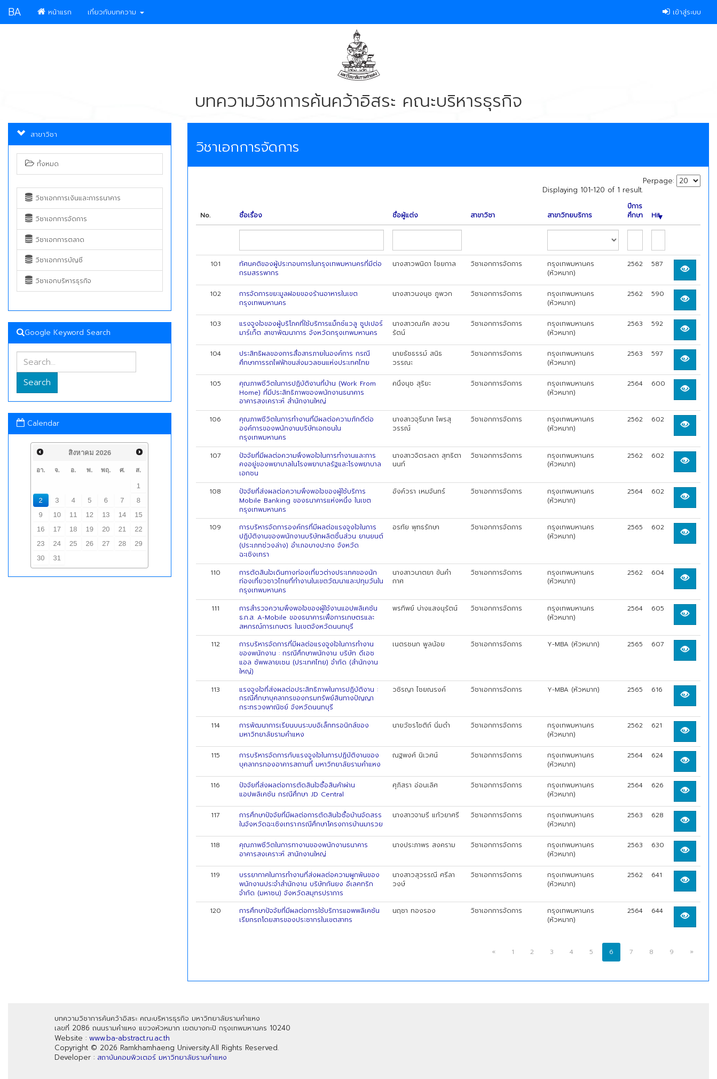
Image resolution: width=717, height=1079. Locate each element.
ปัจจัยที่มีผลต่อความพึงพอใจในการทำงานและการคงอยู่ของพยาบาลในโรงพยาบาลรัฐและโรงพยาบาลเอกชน (310, 465)
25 (73, 544)
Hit (657, 215)
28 (122, 544)
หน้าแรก (54, 12)
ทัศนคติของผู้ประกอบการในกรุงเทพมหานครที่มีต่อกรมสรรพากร (310, 268)
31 (57, 558)
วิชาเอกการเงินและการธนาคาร (73, 198)
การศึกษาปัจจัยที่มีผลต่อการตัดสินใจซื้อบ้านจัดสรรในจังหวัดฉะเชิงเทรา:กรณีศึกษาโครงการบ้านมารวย (311, 819)
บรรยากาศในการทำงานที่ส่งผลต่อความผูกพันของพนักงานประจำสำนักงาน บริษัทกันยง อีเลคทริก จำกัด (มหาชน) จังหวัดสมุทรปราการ (309, 884)
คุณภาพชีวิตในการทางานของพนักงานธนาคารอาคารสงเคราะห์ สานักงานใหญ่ (303, 849)
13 (105, 515)
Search (37, 382)
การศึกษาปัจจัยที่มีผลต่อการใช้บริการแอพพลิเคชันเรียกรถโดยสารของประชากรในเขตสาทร (309, 915)
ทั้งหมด (42, 164)
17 (57, 529)
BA (14, 12)
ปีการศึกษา (635, 211)
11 (73, 515)
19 (89, 529)
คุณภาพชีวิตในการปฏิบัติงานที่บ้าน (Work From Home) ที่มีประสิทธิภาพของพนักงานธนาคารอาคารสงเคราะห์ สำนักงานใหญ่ (307, 392)
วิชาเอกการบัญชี (54, 260)
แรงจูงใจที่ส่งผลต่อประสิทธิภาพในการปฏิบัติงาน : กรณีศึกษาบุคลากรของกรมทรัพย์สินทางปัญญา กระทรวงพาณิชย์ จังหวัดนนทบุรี (308, 699)
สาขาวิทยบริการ (569, 215)
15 (138, 515)
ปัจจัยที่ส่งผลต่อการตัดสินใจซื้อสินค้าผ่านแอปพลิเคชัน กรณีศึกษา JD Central (297, 789)
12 (89, 515)
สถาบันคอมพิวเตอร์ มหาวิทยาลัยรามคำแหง (162, 1057)
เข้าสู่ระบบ (682, 12)
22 (138, 529)
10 (57, 515)
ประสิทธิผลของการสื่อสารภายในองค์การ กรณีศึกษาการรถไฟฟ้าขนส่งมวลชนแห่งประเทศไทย (304, 358)
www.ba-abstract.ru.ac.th (129, 1038)
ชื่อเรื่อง (250, 215)
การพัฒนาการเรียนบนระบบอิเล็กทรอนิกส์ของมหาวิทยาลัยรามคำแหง (304, 730)
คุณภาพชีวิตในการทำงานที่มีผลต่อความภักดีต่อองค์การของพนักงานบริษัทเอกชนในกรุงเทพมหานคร (306, 428)
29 (138, 544)
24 (57, 544)
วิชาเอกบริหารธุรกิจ (58, 281)
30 (40, 558)
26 (89, 544)
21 (122, 529)
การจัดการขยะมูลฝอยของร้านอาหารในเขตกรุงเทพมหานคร (298, 298)
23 (40, 544)
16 (40, 529)
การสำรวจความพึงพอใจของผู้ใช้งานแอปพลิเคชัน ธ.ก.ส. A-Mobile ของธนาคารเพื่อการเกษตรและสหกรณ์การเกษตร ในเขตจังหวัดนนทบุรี (308, 617)
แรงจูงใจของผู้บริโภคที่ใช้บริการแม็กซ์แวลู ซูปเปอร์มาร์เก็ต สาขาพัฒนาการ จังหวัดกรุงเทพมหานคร (311, 328)
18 (73, 529)
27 (105, 544)
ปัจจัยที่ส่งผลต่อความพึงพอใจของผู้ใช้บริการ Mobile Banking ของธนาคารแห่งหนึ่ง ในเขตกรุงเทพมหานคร (305, 500)
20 (105, 529)
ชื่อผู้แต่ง (405, 215)
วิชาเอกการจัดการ (56, 219)
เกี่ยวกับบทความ (116, 12)
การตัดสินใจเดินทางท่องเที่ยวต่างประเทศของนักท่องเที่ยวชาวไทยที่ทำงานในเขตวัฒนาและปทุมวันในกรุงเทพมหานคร (311, 582)
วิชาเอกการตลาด (54, 240)
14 (122, 515)
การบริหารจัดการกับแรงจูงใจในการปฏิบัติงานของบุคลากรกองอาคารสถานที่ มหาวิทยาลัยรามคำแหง (310, 759)
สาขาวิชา (482, 215)
